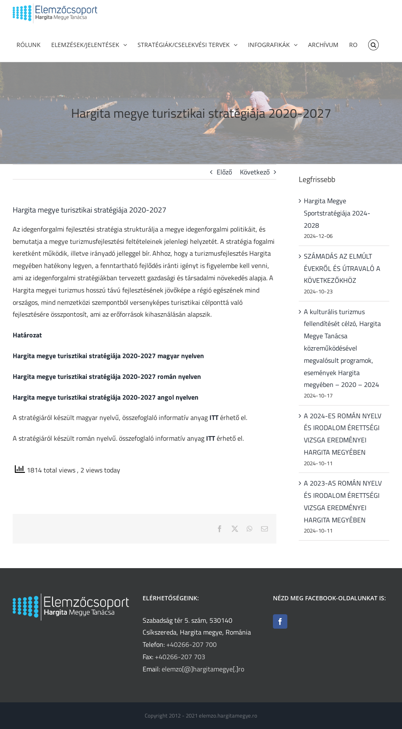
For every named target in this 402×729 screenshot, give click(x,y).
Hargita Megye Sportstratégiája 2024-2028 (337, 225)
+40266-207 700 (191, 644)
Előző (224, 184)
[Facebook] (280, 621)
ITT (213, 430)
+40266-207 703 (180, 657)
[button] (373, 44)
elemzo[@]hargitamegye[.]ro (203, 669)
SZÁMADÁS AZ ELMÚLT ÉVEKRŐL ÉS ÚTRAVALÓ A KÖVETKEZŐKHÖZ (342, 281)
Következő (255, 184)
